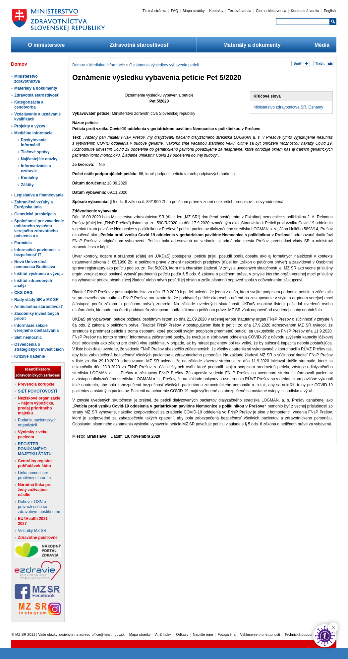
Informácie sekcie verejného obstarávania (36, 328)
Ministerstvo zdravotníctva (27, 79)
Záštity (27, 185)
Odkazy (182, 634)
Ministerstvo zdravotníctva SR (280, 107)
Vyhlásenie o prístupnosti (260, 634)
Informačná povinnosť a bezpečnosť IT (37, 252)
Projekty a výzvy (29, 126)
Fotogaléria (227, 634)
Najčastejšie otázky (39, 159)
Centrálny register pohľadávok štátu (35, 463)
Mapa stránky (193, 11)
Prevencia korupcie (36, 384)
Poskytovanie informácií (33, 142)
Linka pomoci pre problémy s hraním (34, 475)
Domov (78, 65)
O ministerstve (46, 45)
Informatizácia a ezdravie (36, 168)
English (330, 11)
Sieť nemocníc (28, 337)
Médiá (322, 45)
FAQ (174, 11)
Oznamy (315, 107)
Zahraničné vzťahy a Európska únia (33, 204)
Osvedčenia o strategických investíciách (39, 347)
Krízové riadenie (29, 356)
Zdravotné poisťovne (38, 537)
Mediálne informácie (33, 133)
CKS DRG (23, 292)
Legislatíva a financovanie (39, 195)
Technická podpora (300, 634)
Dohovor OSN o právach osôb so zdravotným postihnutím (39, 506)
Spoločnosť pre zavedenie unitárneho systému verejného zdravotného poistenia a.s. (39, 228)
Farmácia (23, 243)
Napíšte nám (203, 634)
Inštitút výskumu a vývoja (38, 273)
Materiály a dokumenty (252, 45)
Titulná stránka (154, 11)
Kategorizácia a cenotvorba (28, 105)
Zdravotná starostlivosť (139, 45)
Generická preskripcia (35, 214)
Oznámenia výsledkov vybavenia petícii (164, 65)
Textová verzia (239, 11)
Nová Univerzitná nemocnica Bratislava (34, 264)
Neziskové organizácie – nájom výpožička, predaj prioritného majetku (39, 405)
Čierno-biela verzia (271, 11)
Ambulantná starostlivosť (38, 306)
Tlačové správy (35, 152)
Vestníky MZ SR (32, 530)
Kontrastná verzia (305, 11)
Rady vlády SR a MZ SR (36, 299)
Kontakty (216, 11)
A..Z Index (163, 634)
